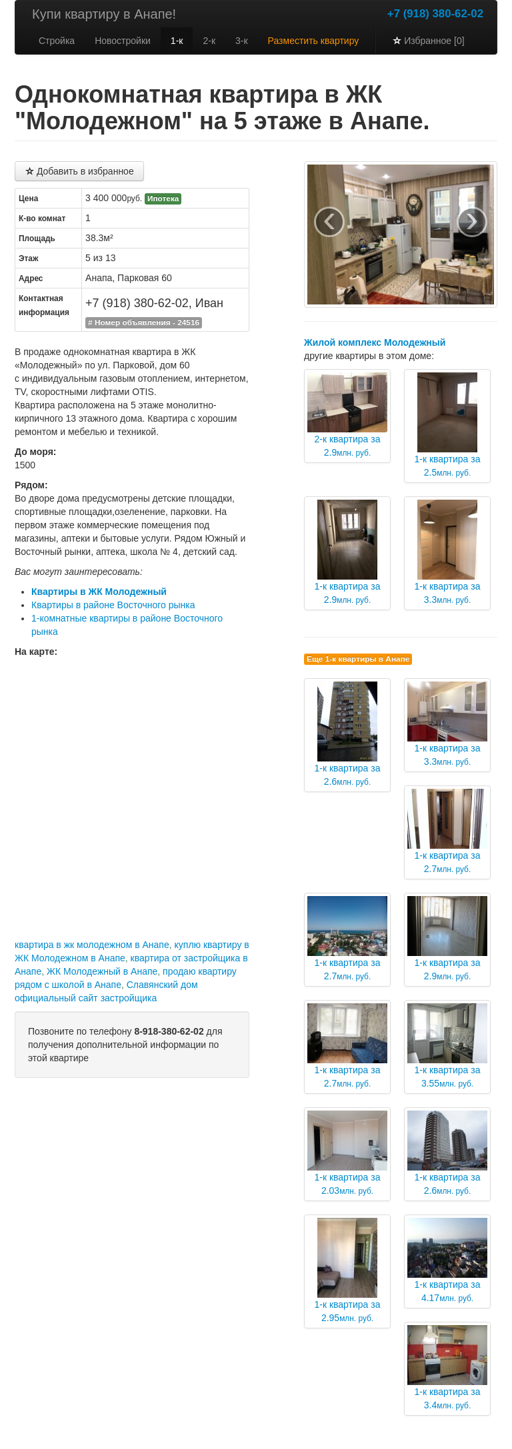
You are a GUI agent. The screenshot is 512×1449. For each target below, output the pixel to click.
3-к (241, 40)
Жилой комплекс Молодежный (374, 342)
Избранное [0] (428, 40)
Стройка (57, 40)
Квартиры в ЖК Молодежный (99, 591)
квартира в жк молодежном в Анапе (92, 944)
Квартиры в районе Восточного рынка (113, 605)
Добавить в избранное (79, 171)
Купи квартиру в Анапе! (104, 14)
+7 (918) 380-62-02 (435, 13)
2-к (209, 40)
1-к (177, 40)
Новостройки (123, 40)
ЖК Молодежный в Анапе (102, 971)
